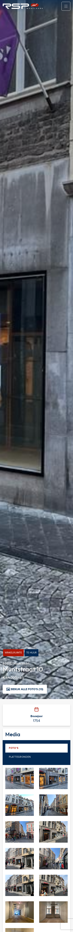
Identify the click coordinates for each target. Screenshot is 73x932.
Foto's (13, 748)
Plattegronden (20, 757)
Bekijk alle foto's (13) (24, 689)
